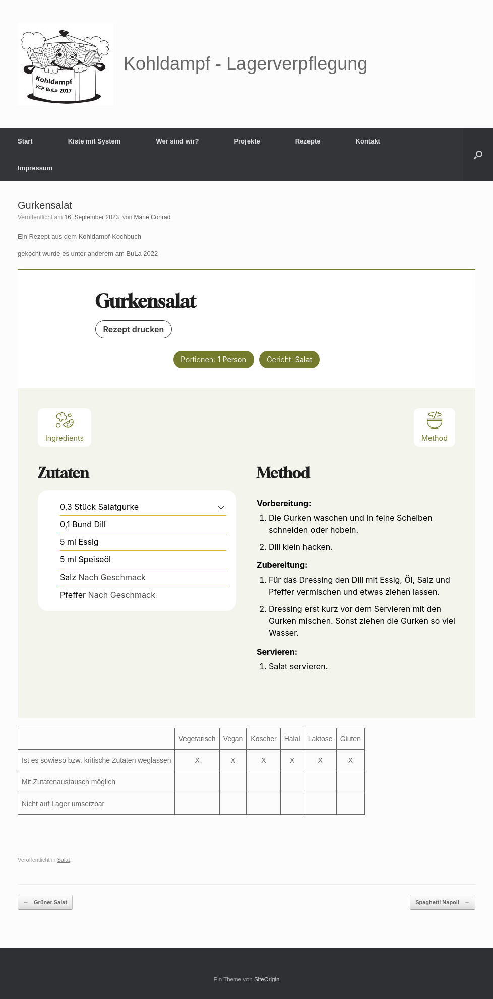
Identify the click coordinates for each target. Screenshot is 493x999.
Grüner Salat (45, 902)
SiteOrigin (267, 979)
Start (25, 141)
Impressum (35, 168)
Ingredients (64, 426)
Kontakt (368, 141)
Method (434, 426)
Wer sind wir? (177, 141)
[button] (478, 154)
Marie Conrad (152, 217)
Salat (63, 860)
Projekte (247, 141)
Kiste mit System (94, 141)
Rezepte (308, 141)
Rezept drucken (133, 329)
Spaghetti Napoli (442, 902)
